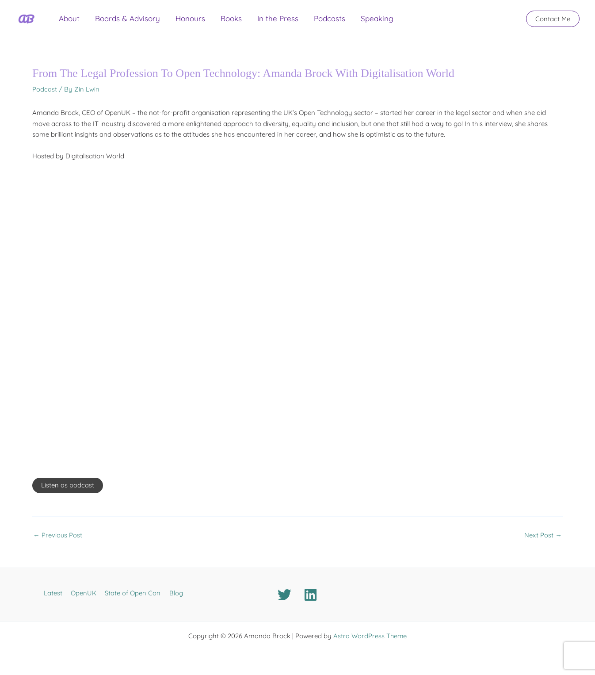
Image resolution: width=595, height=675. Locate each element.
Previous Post (58, 535)
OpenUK (84, 593)
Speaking (333, 22)
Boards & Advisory (117, 22)
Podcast (44, 89)
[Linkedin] (310, 595)
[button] (553, 22)
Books (207, 22)
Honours (173, 22)
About (65, 22)
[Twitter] (284, 595)
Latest (55, 593)
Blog (173, 593)
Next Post (543, 535)
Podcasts (293, 22)
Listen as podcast (67, 485)
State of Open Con (132, 593)
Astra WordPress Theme (370, 636)
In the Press (247, 22)
